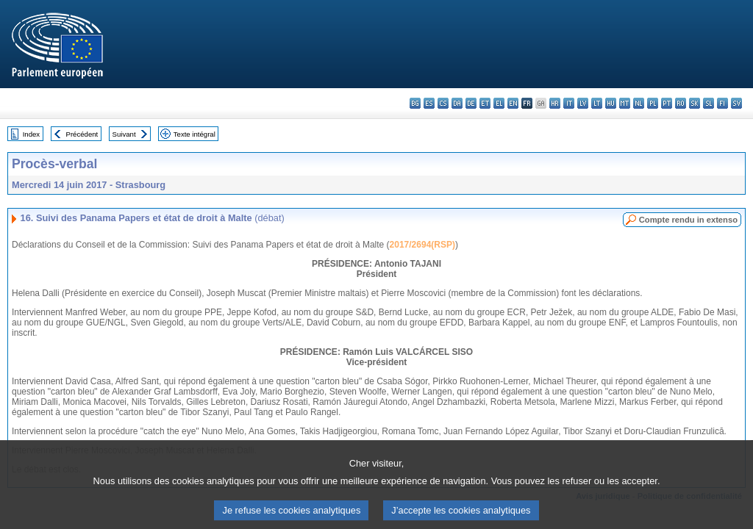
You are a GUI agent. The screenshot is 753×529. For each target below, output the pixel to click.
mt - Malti (624, 103)
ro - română (680, 103)
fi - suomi (722, 103)
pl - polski (652, 103)
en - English (512, 103)
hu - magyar (610, 103)
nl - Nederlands (638, 103)
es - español (429, 103)
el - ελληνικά (498, 103)
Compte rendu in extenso (688, 219)
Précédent (82, 134)
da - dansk (457, 103)
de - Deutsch (471, 103)
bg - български (415, 103)
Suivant (124, 134)
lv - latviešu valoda (582, 103)
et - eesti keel (484, 103)
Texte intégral (194, 134)
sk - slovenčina (694, 103)
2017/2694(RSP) (422, 245)
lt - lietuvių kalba (596, 103)
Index (31, 134)
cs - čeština (443, 103)
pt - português (666, 103)
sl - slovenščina (708, 103)
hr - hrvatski (554, 103)
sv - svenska (736, 103)
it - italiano (568, 103)
